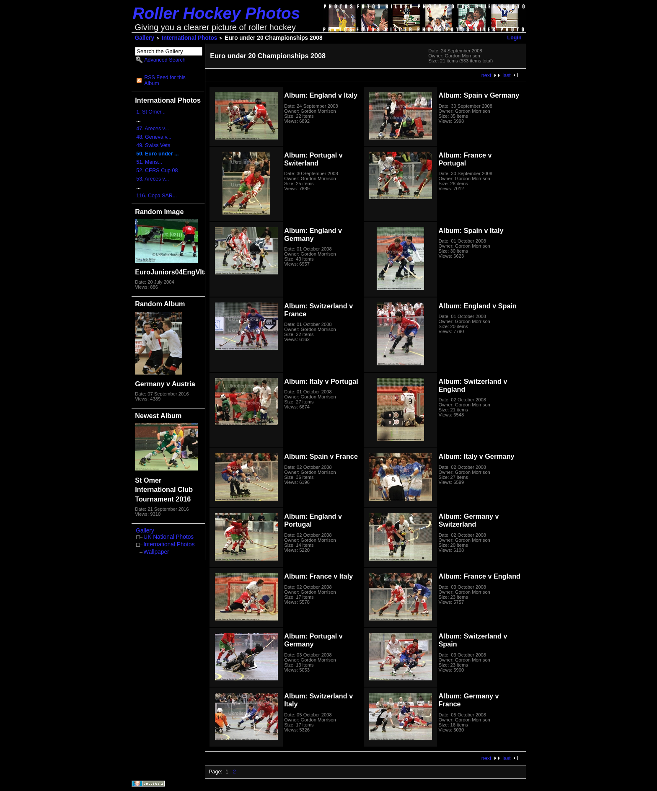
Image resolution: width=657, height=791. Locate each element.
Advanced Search (164, 60)
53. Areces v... (152, 179)
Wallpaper (156, 552)
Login (514, 38)
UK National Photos (168, 537)
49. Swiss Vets (153, 145)
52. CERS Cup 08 (157, 170)
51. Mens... (149, 162)
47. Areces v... (152, 129)
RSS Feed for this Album (164, 80)
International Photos (189, 38)
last (506, 75)
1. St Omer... (151, 112)
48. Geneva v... (153, 137)
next (486, 75)
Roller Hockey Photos (216, 13)
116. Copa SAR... (156, 196)
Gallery (145, 38)
